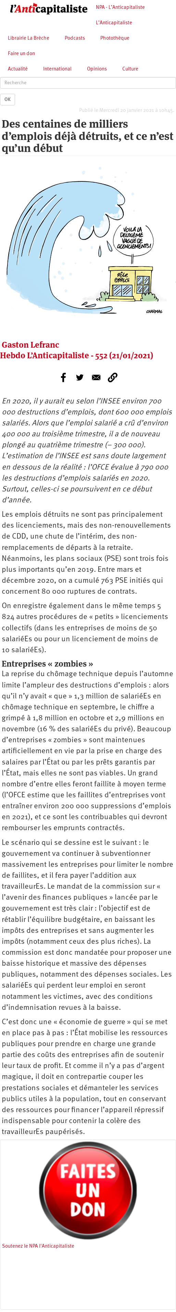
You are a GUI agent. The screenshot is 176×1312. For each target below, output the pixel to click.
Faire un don (21, 53)
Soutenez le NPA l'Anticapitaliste (38, 1246)
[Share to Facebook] (63, 377)
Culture (130, 69)
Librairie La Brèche (28, 38)
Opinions (97, 69)
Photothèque (114, 38)
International (57, 69)
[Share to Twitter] (80, 377)
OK (7, 99)
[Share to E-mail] (96, 377)
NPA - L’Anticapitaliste (120, 7)
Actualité (18, 69)
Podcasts (75, 38)
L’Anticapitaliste (114, 23)
